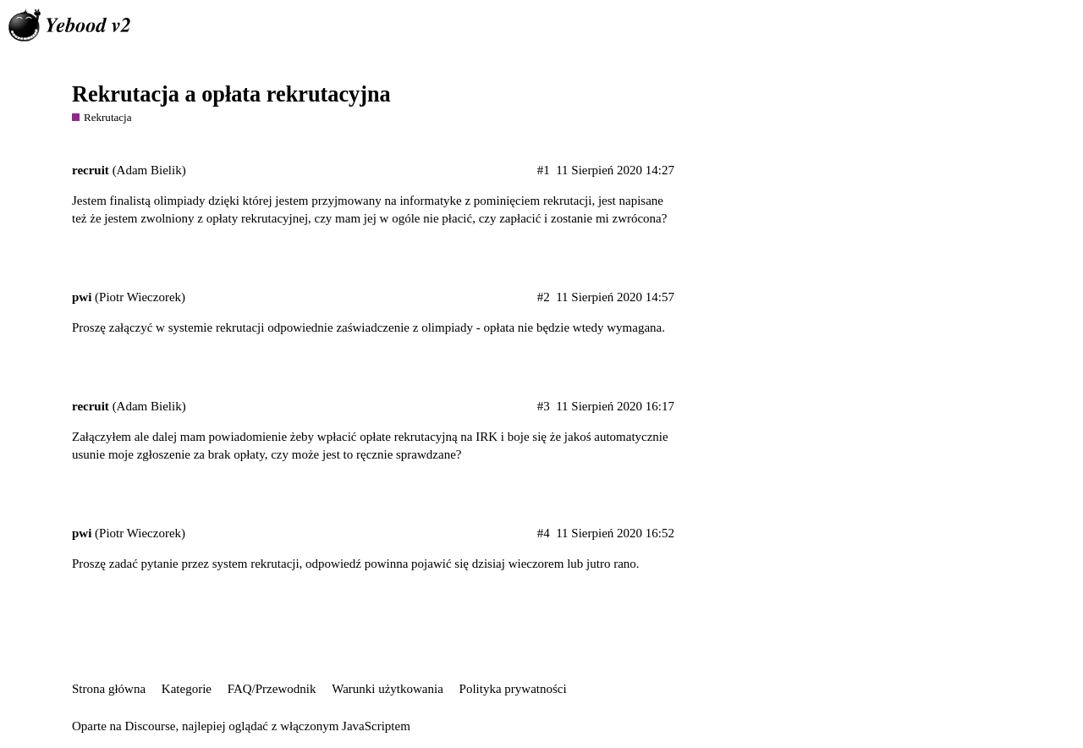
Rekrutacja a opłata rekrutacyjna (231, 94)
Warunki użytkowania (387, 689)
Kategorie (187, 689)
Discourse (149, 726)
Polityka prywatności (513, 689)
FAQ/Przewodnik (272, 689)
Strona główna (109, 689)
